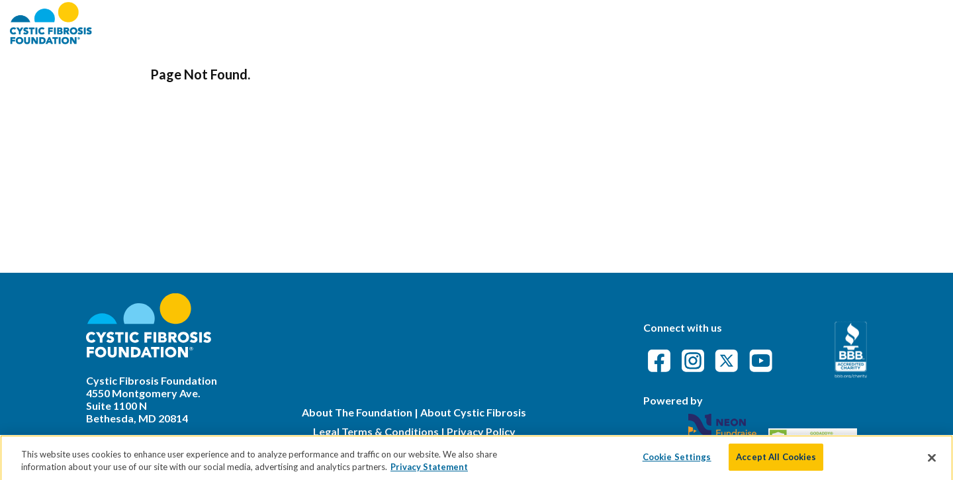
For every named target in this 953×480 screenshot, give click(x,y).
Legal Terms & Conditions (376, 431)
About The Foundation (357, 412)
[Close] (931, 463)
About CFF (607, 23)
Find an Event (693, 23)
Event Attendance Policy (865, 23)
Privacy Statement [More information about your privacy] (429, 472)
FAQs (762, 23)
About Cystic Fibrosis (473, 412)
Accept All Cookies (776, 462)
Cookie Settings (677, 462)
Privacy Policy (481, 431)
